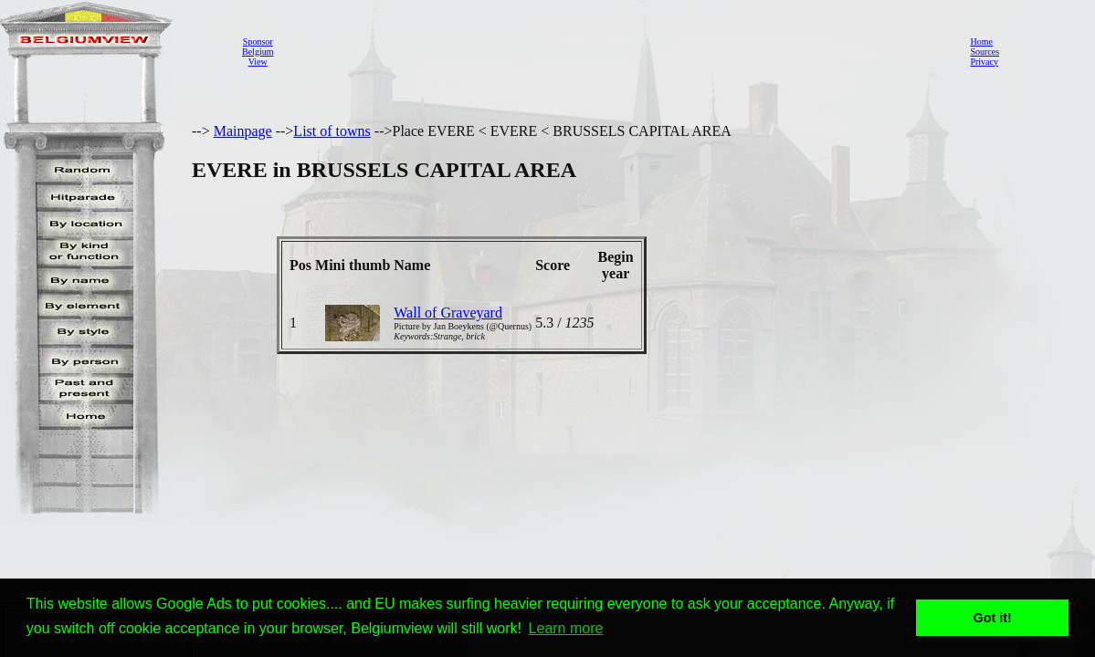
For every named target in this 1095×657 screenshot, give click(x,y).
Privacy (984, 62)
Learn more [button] (566, 628)
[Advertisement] (616, 51)
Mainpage (243, 131)
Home (981, 41)
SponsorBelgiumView (257, 51)
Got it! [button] (993, 617)
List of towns (331, 131)
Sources (984, 52)
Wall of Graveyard (448, 312)
